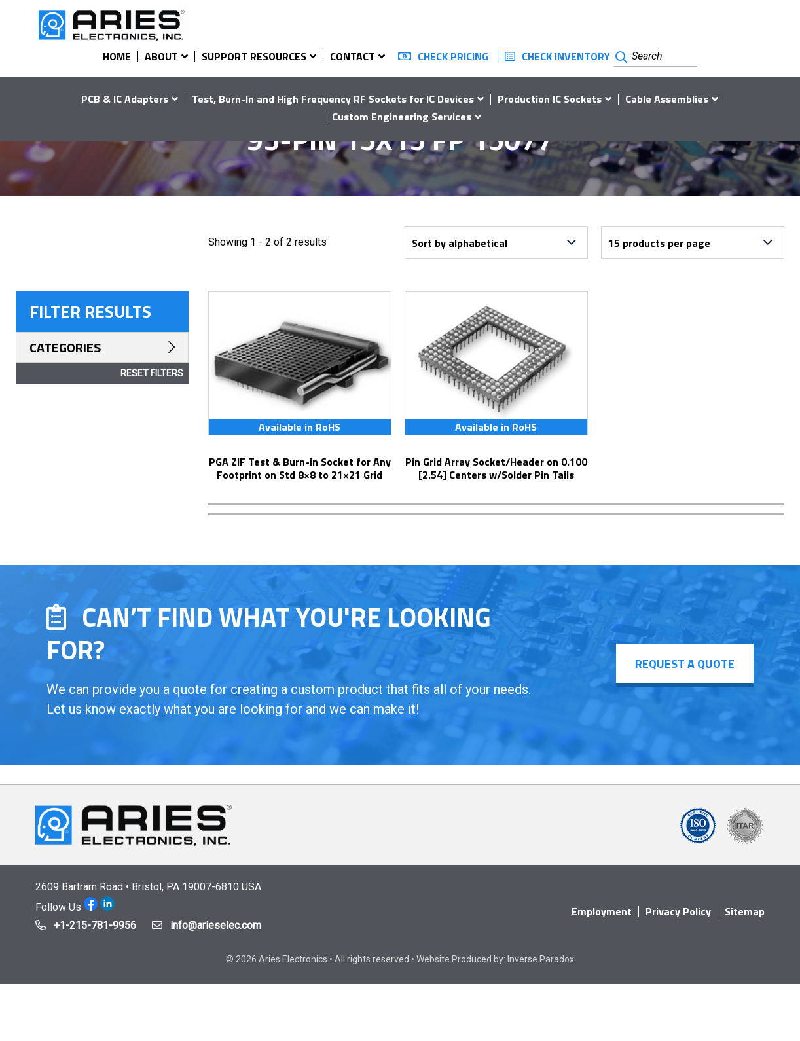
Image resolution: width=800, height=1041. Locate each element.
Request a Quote (684, 663)
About (161, 56)
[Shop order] (496, 242)
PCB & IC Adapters (124, 99)
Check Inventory (566, 56)
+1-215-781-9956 (95, 925)
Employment (602, 911)
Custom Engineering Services (401, 116)
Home (117, 56)
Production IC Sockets (550, 99)
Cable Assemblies (666, 99)
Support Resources (254, 56)
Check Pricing (453, 56)
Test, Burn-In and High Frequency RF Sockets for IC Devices (333, 99)
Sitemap (745, 911)
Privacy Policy (678, 911)
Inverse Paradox (540, 959)
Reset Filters (151, 373)
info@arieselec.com (215, 925)
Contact (352, 56)
